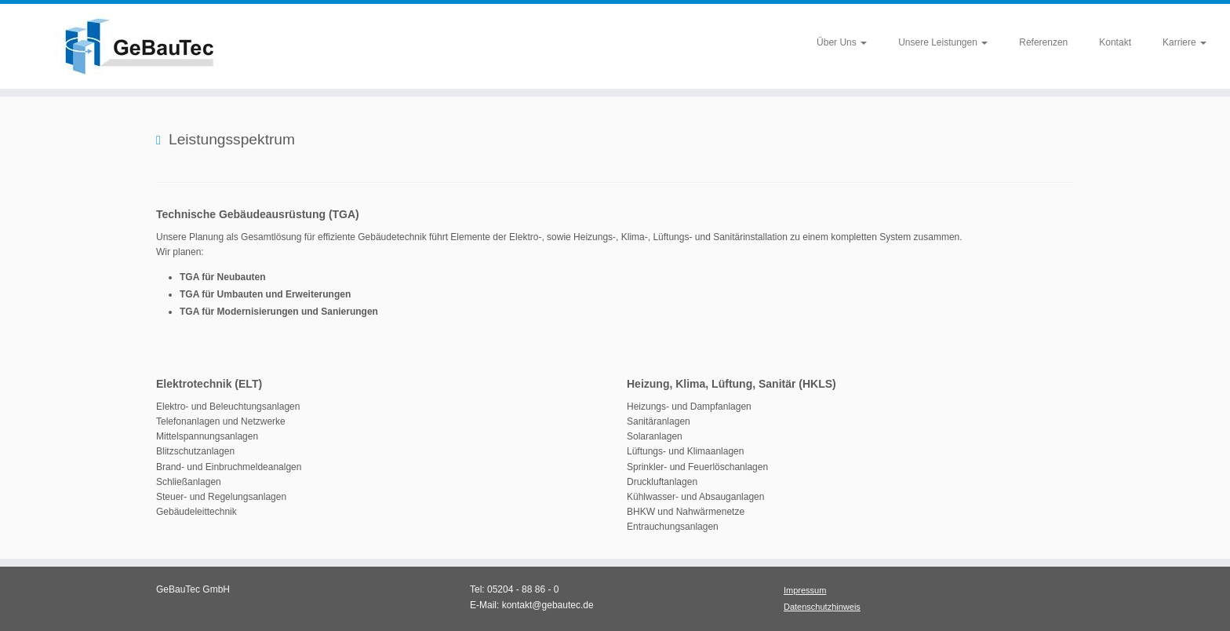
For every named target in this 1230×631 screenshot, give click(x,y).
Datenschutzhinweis (822, 606)
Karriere (1184, 42)
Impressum (805, 590)
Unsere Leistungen (943, 42)
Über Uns (842, 42)
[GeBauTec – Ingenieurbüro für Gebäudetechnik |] (142, 46)
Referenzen (1043, 42)
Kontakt (1115, 42)
